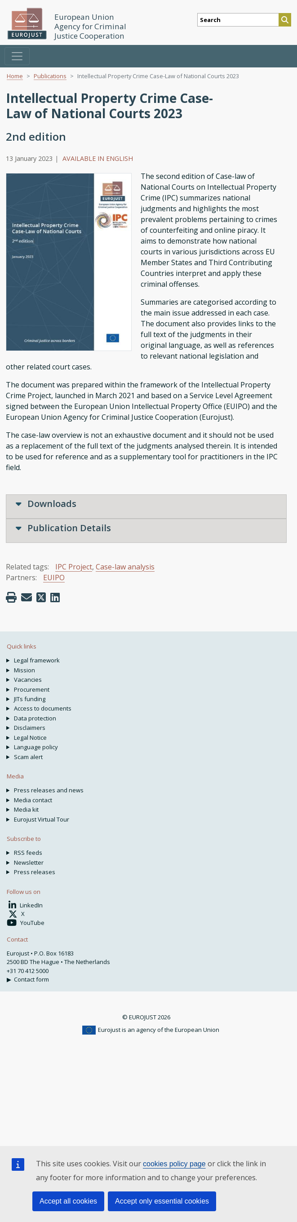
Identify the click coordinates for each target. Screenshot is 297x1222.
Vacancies (28, 679)
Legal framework (37, 660)
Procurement (31, 689)
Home (15, 76)
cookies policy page (174, 1164)
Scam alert (28, 757)
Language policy (36, 747)
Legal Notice (30, 737)
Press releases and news (49, 790)
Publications (50, 76)
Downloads (46, 504)
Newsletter (29, 862)
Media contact (33, 800)
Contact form (31, 979)
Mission (24, 670)
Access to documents (42, 708)
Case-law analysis (125, 567)
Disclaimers (29, 728)
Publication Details (63, 528)
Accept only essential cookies (162, 1201)
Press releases (34, 872)
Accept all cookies (68, 1201)
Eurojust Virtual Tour (41, 819)
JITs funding (29, 699)
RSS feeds (28, 853)
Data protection (35, 718)
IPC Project (73, 567)
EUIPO (54, 577)
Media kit (26, 809)
